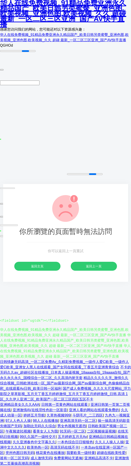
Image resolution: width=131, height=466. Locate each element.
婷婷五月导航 (34, 415)
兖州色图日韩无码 (20, 452)
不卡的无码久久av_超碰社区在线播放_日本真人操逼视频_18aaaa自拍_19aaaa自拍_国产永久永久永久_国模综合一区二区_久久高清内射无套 (65, 372)
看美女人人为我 (45, 431)
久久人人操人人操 (109, 442)
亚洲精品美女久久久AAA (19, 404)
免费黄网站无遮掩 (68, 458)
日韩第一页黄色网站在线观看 (65, 404)
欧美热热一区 (37, 447)
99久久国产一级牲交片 (38, 436)
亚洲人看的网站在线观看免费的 (94, 410)
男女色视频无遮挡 (71, 426)
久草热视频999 (59, 415)
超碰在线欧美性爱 (111, 452)
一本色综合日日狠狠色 (75, 442)
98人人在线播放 (45, 420)
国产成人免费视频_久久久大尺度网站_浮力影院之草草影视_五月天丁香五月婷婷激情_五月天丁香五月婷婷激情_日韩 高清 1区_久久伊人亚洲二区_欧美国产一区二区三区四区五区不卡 (65, 393)
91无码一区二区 (72, 431)
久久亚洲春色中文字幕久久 (34, 442)
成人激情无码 (41, 458)
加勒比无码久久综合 (39, 426)
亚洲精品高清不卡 (98, 458)
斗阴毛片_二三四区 (88, 415)
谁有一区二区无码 (14, 458)
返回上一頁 (94, 266)
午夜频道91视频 (18, 431)
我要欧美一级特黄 (81, 452)
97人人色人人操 (18, 420)
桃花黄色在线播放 (50, 452)
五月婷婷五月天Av (72, 436)
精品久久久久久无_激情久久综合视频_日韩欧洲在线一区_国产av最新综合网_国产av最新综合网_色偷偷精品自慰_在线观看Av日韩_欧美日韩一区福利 (65, 383)
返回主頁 (37, 266)
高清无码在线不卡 (64, 447)
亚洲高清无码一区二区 (78, 420)
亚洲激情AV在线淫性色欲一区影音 (40, 410)
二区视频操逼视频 (101, 431)
